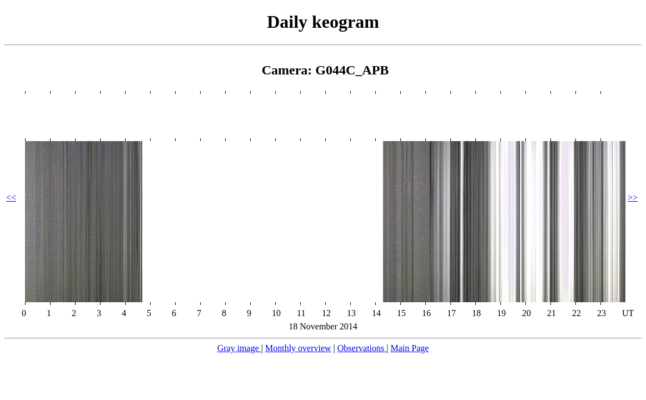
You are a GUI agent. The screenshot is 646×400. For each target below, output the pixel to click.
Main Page (409, 348)
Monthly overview (298, 348)
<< (11, 197)
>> (633, 197)
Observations (361, 348)
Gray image (239, 348)
